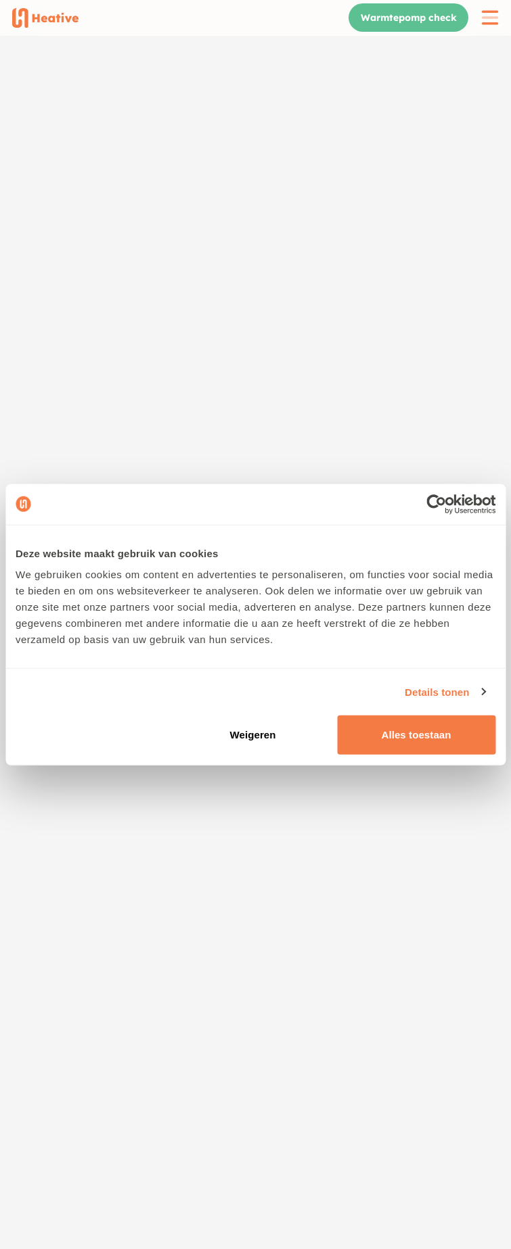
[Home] (45, 18)
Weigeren (253, 734)
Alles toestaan (416, 734)
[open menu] (490, 17)
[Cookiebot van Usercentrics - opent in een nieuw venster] (436, 504)
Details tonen (437, 691)
